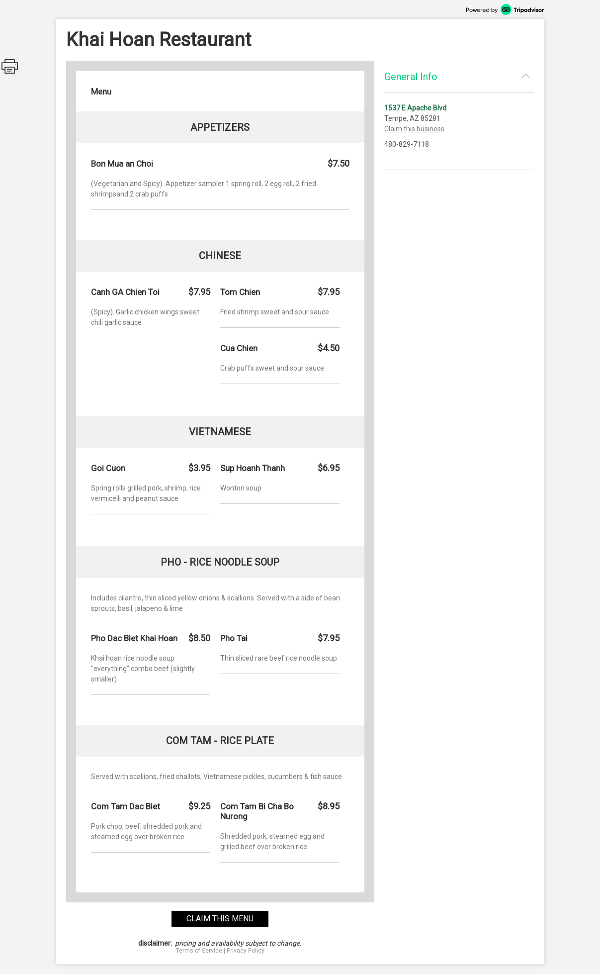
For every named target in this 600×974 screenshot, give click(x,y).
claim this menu (220, 918)
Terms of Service (199, 950)
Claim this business (414, 129)
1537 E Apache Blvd (415, 108)
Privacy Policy (245, 950)
